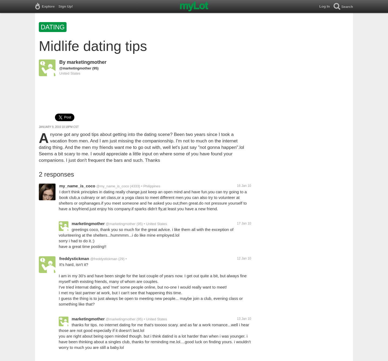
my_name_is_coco (77, 186)
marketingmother (86, 62)
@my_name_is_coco (112, 186)
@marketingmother (75, 68)
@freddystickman (103, 259)
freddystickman (74, 258)
